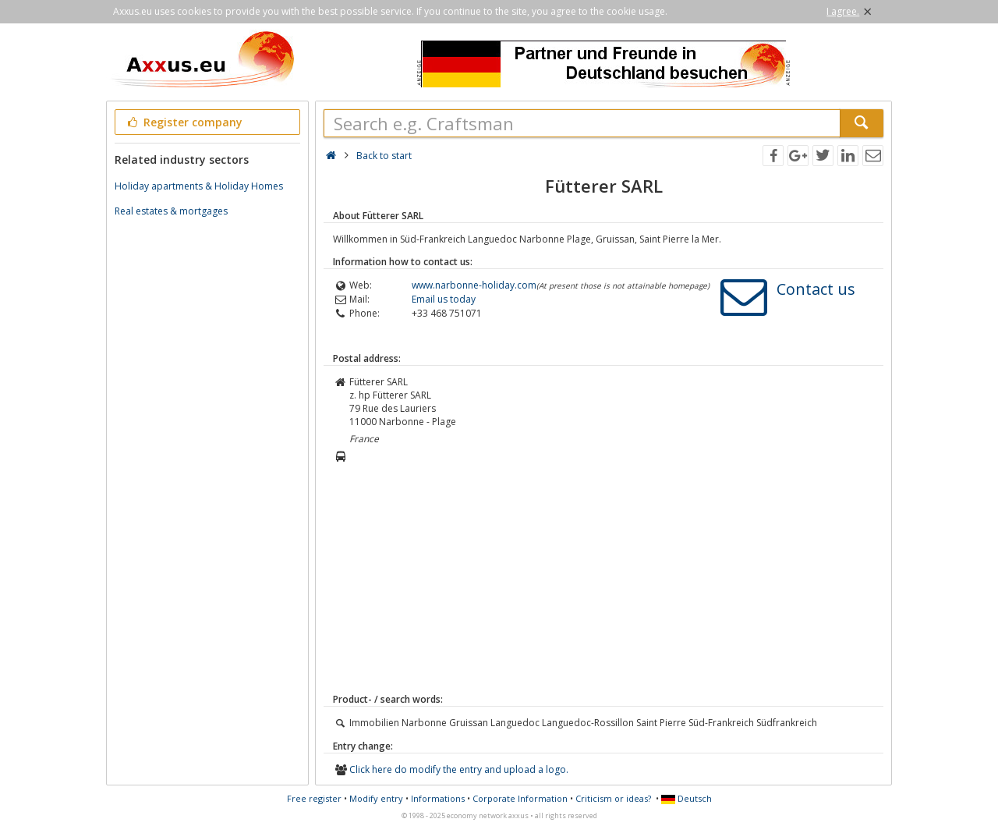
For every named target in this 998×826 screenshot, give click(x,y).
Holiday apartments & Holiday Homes (199, 186)
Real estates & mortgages (171, 211)
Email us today (444, 299)
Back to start (384, 155)
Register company (183, 122)
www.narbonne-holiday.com (474, 285)
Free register (314, 798)
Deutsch (686, 798)
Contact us (816, 289)
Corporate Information (520, 798)
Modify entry (376, 798)
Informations (438, 798)
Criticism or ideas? (613, 798)
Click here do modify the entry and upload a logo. (458, 769)
